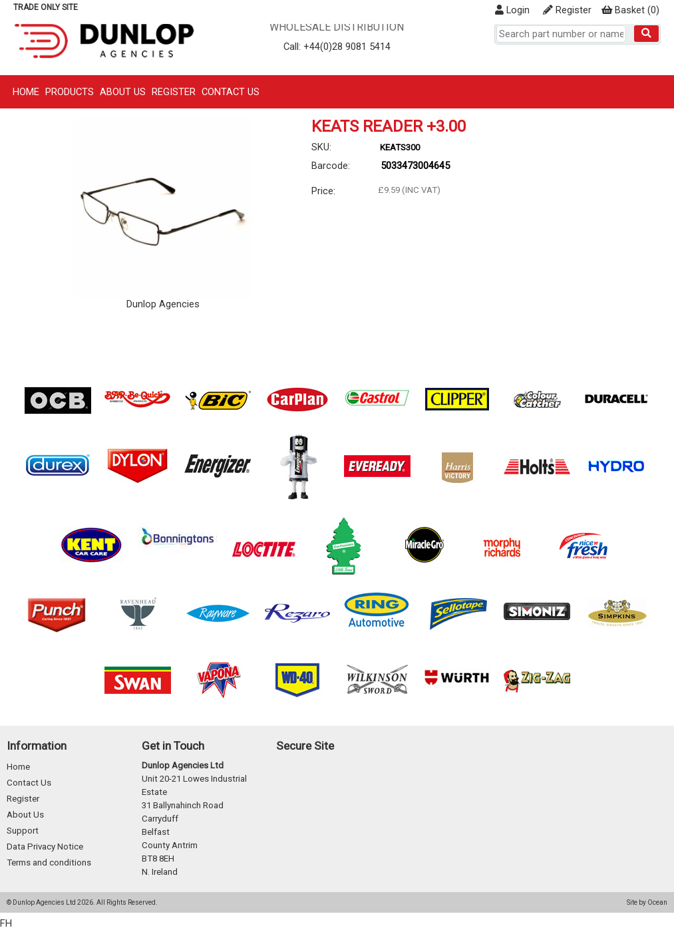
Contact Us (230, 92)
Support (23, 831)
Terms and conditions (49, 862)
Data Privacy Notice (45, 847)
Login (512, 10)
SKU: (321, 147)
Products (69, 92)
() (630, 10)
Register (567, 10)
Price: (323, 191)
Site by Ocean (647, 902)
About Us (123, 92)
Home (26, 92)
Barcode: (330, 166)
